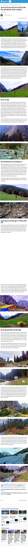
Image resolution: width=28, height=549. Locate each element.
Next (25, 518)
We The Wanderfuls (6, 541)
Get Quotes (8, 522)
